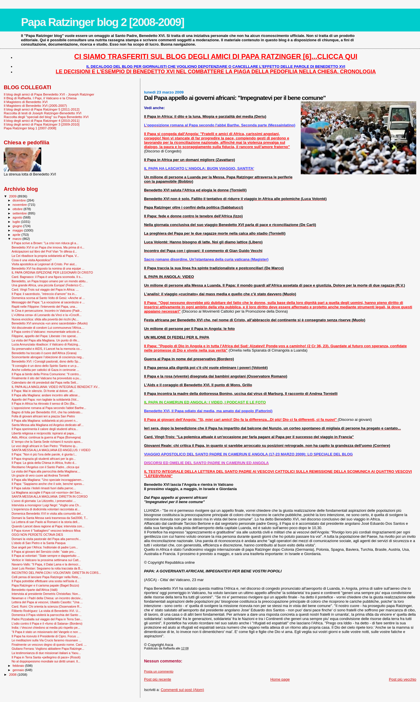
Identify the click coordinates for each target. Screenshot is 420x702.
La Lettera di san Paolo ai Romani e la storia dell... (46, 522)
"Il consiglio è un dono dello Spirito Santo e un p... (45, 365)
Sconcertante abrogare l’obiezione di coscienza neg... (48, 357)
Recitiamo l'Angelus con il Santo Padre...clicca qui (45, 467)
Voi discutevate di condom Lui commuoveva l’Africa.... (48, 327)
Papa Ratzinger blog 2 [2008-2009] (102, 22)
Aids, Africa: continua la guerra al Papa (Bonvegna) (46, 437)
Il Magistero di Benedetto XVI (26, 102)
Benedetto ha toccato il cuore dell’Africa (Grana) (44, 353)
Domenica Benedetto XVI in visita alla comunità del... (47, 513)
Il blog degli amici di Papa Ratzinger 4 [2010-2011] (41, 120)
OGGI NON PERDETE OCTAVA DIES (37, 534)
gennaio (19, 670)
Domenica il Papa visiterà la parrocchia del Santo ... (46, 615)
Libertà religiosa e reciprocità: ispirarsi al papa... (44, 433)
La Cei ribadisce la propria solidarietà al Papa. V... (45, 255)
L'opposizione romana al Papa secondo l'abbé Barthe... (49, 408)
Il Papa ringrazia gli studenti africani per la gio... (44, 458)
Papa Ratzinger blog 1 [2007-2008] (30, 128)
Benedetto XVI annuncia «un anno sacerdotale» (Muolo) (49, 323)
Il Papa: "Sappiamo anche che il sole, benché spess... (48, 484)
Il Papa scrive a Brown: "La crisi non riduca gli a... (45, 243)
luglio (17, 221)
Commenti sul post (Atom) (182, 690)
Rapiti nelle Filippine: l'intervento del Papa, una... (44, 306)
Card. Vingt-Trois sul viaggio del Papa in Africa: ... (45, 289)
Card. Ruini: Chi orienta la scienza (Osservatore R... (47, 606)
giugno (18, 226)
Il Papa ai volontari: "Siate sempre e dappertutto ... (46, 555)
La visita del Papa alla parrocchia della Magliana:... (46, 471)
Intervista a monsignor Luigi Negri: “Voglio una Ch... (46, 505)
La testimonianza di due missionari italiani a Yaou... (46, 653)
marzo (18, 238)
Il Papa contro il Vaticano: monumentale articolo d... (46, 331)
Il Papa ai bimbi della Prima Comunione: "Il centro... (46, 374)
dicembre (20, 200)
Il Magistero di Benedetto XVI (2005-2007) (35, 105)
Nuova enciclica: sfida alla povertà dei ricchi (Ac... (45, 319)
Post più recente (157, 679)
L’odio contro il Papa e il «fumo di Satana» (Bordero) (47, 623)
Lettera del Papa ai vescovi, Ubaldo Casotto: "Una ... (47, 602)
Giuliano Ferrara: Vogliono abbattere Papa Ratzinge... (48, 648)
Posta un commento (158, 671)
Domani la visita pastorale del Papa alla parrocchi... (46, 539)
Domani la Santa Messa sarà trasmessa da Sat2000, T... (50, 518)
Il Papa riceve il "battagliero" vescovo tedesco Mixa (46, 530)
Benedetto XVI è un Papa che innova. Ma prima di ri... (48, 247)
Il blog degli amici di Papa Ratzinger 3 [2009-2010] (41, 124)
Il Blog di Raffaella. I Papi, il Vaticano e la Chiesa (40, 98)
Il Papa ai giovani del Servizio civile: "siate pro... (44, 551)
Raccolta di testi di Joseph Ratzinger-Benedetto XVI (42, 113)
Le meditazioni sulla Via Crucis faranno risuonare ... (46, 640)
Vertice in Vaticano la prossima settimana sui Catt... (46, 560)
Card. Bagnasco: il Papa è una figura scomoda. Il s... (47, 277)
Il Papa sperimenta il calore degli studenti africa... (45, 429)
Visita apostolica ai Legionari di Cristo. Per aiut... (44, 264)
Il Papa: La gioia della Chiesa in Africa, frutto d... (44, 462)
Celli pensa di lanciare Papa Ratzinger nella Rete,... (46, 577)
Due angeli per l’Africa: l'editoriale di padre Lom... (45, 547)
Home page (280, 679)
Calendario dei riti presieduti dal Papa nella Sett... (45, 382)
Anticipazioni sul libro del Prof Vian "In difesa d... (44, 251)
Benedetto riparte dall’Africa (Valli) (34, 589)
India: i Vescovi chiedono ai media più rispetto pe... (46, 627)
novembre (20, 204)
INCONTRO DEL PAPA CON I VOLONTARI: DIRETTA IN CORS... (56, 572)
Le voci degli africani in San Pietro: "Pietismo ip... (45, 446)
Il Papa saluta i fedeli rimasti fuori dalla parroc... (44, 488)
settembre (20, 213)
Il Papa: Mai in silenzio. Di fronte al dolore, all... (43, 391)
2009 (13, 196)
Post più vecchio (402, 679)
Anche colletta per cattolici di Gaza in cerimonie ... (45, 369)
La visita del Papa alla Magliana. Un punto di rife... (45, 340)
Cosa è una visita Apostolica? (31, 260)
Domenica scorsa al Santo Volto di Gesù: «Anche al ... (48, 298)
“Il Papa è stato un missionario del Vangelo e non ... (46, 632)
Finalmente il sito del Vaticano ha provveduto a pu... (46, 378)
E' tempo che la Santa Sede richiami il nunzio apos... (47, 441)
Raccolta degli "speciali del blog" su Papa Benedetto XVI (46, 117)
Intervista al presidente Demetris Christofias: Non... (46, 593)
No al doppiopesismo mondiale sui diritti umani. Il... (46, 661)
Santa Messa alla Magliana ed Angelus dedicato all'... (48, 425)
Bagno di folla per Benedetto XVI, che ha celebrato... (47, 412)
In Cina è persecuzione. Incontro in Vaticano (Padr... (47, 310)
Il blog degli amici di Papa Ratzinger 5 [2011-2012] (41, 109)
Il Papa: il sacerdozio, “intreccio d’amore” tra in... (44, 294)
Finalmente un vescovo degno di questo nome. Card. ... (49, 644)
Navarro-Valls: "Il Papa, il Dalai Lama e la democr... (46, 564)
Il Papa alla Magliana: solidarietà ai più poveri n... (45, 420)
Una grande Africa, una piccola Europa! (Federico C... (48, 285)
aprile (17, 234)
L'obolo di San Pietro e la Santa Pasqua (39, 543)
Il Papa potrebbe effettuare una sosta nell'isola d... (45, 581)
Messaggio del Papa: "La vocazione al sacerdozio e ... (48, 302)
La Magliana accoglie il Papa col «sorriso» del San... (47, 492)
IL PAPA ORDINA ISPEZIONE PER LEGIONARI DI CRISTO (52, 272)
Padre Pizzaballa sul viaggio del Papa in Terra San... (47, 619)
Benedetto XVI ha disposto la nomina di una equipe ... (48, 268)
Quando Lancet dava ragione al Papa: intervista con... (48, 526)
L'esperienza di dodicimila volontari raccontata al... (46, 509)
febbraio (19, 665)
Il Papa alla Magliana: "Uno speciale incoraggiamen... (48, 479)
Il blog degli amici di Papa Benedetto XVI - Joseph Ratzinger (49, 94)
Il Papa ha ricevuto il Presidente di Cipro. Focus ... (45, 636)
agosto (18, 217)
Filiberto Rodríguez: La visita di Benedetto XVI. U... (46, 611)
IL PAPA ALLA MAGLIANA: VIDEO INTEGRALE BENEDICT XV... (56, 387)
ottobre (18, 209)
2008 (13, 674)
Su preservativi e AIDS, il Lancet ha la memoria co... (47, 348)
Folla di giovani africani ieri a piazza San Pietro (43, 416)
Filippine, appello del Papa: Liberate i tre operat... (45, 336)
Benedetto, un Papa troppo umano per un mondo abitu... (50, 281)
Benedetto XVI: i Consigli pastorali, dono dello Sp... (46, 361)
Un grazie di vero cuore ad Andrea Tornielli (40, 475)
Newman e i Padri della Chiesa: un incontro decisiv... (47, 598)
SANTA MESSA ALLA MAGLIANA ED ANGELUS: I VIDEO (51, 450)
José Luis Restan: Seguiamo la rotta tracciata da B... (47, 568)
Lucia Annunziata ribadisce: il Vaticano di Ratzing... (46, 344)
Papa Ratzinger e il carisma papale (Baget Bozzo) (45, 585)
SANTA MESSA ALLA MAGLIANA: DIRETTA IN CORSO (50, 496)
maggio (18, 230)
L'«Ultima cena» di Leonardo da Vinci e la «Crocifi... (46, 315)
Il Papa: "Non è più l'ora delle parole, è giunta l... (44, 454)
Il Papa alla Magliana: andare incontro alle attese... (46, 395)
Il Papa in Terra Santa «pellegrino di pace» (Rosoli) (46, 657)
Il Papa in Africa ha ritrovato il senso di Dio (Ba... (44, 403)
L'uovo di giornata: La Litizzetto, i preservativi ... (44, 501)
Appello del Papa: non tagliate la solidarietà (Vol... (45, 399)
